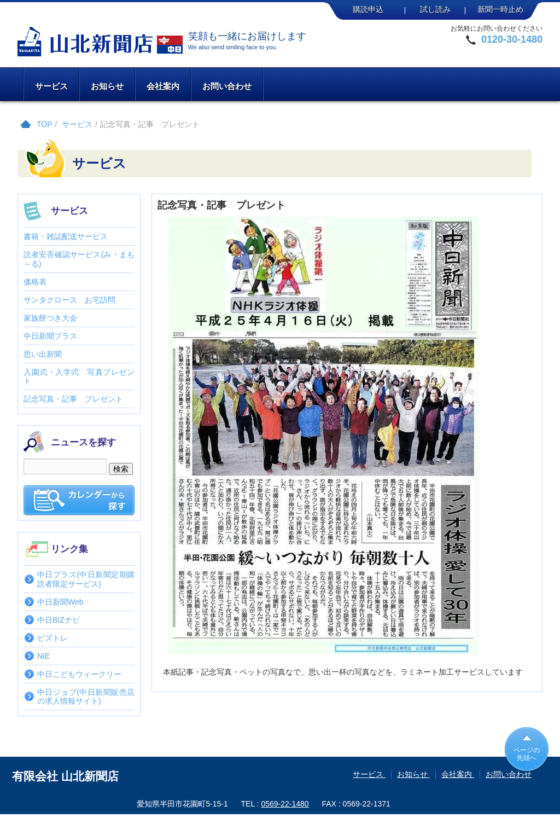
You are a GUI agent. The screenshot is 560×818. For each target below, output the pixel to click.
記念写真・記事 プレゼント (73, 399)
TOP (44, 124)
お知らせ (107, 86)
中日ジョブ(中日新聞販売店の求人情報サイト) (86, 696)
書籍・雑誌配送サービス (66, 236)
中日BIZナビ (58, 620)
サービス (51, 86)
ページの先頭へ (527, 754)
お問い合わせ (227, 86)
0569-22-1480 (284, 803)
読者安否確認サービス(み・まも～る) (79, 259)
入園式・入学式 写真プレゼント (79, 376)
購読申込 (368, 9)
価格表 (35, 281)
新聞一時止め (500, 9)
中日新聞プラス (50, 336)
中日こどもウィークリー (79, 674)
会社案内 (163, 86)
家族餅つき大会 (50, 318)
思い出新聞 (43, 354)
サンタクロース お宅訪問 (69, 299)
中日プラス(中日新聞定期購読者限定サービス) (86, 579)
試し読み (435, 9)
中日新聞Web (60, 601)
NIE (43, 656)
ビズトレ (52, 638)
